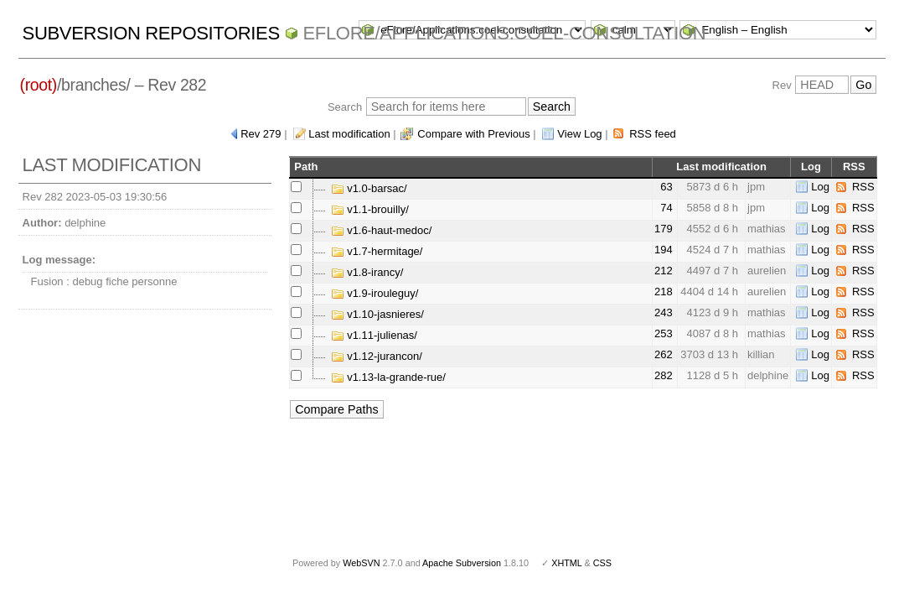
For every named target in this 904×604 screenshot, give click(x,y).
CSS (602, 563)
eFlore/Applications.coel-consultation (504, 33)
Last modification (349, 134)
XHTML (566, 563)
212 (663, 270)
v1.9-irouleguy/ (375, 293)
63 (666, 186)
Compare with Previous (473, 134)
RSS (863, 186)
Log (820, 186)
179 (663, 228)
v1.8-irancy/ (367, 272)
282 (663, 375)
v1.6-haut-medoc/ (381, 230)
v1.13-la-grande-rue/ (388, 377)
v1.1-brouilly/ (370, 209)
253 (663, 333)
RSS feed (652, 134)
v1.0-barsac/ (369, 188)
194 (663, 249)
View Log (579, 134)
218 (663, 291)
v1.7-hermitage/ (377, 251)
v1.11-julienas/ (374, 335)
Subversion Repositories (151, 33)
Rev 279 (260, 134)
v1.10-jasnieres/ (377, 314)
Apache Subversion (461, 563)
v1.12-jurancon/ (376, 356)
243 (663, 312)
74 (666, 207)
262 (663, 354)
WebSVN (361, 563)
